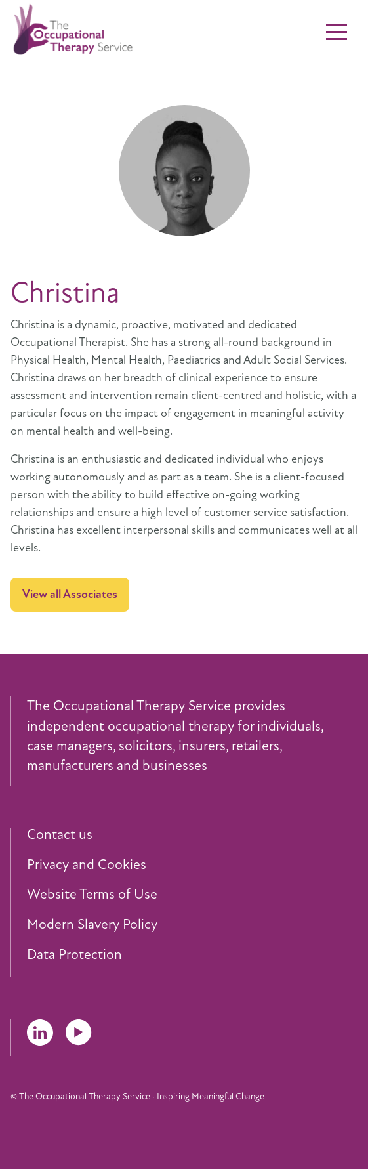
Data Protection (74, 955)
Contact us (59, 835)
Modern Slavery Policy (92, 925)
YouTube (79, 1032)
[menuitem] (192, 835)
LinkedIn (40, 1032)
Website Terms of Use (92, 894)
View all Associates (69, 594)
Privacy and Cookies (86, 865)
